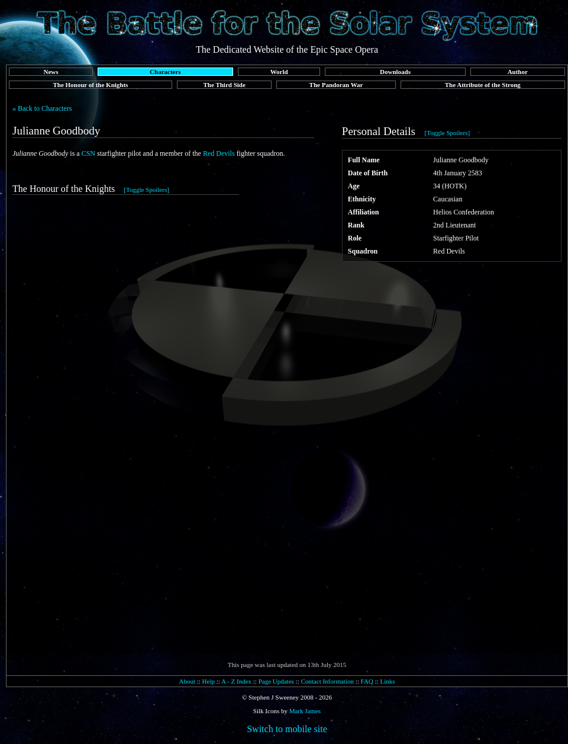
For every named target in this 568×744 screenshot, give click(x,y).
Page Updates (276, 681)
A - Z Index (236, 681)
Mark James (305, 710)
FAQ (367, 681)
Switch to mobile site (287, 729)
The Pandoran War (336, 84)
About (187, 681)
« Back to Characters (42, 108)
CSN (88, 153)
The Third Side (225, 84)
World (279, 71)
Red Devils (219, 153)
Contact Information (327, 681)
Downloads (395, 71)
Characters (165, 71)
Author (518, 71)
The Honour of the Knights (90, 84)
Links (387, 681)
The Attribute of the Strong (483, 84)
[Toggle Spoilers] (447, 132)
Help (208, 681)
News (50, 71)
